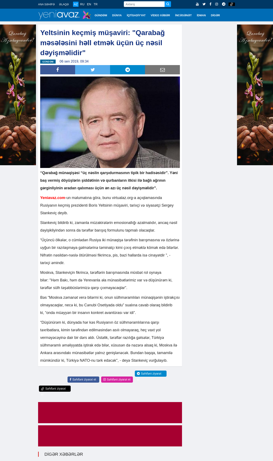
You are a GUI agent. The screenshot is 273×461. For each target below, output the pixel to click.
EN (89, 4)
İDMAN (201, 15)
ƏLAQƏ (64, 4)
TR (96, 4)
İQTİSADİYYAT (136, 15)
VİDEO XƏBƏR (160, 15)
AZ (76, 4)
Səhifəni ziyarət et (83, 379)
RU (82, 4)
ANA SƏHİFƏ (46, 4)
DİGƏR (215, 15)
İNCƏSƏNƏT (183, 15)
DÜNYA (117, 15)
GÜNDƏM (101, 15)
